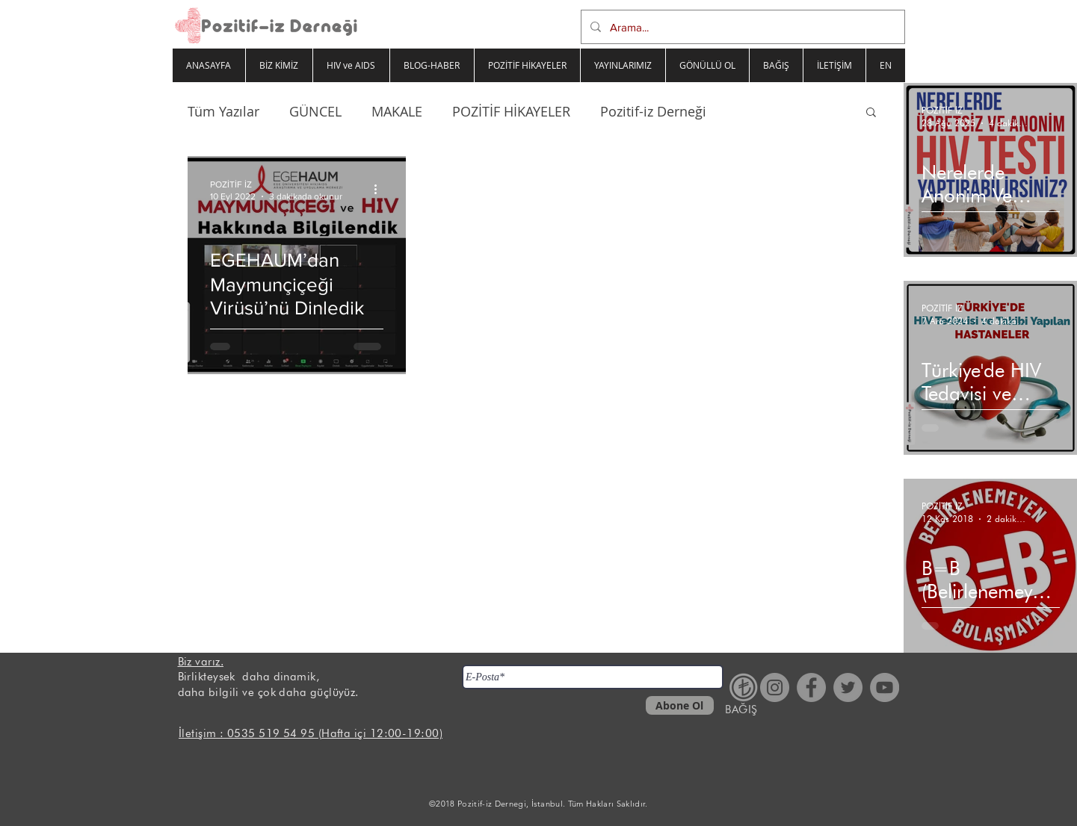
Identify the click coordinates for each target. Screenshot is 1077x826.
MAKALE (396, 111)
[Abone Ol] (680, 705)
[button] (871, 113)
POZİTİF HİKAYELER (511, 111)
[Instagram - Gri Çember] (774, 687)
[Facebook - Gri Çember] (811, 687)
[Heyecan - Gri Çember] (847, 687)
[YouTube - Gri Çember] (884, 687)
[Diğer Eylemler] (381, 189)
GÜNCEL (315, 111)
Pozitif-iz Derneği (653, 111)
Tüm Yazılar (223, 111)
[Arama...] (741, 26)
